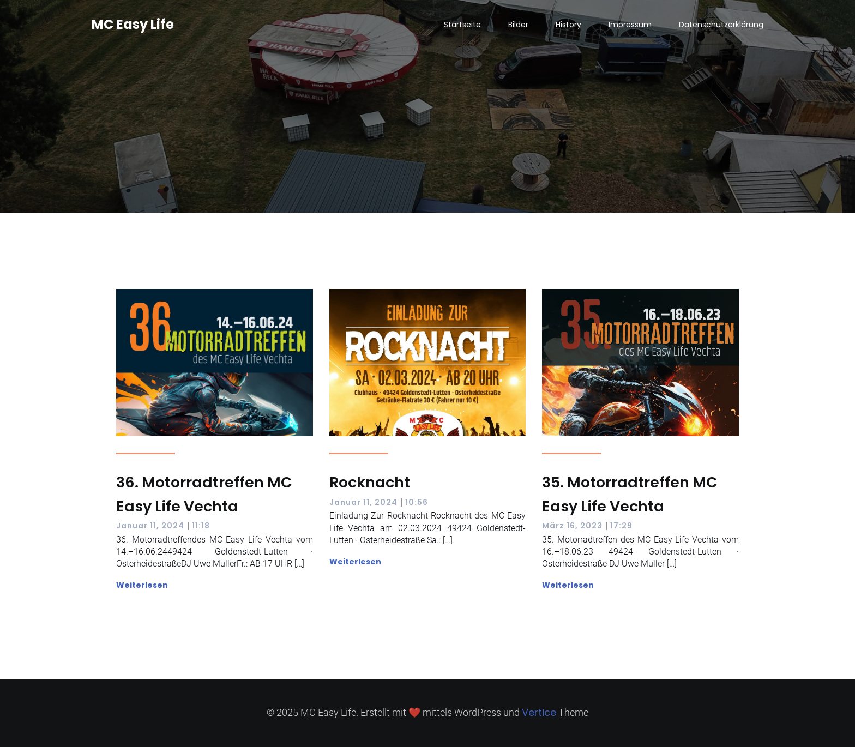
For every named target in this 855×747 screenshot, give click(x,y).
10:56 (416, 502)
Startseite (462, 24)
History (568, 24)
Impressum (630, 24)
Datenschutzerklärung (721, 24)
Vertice (539, 712)
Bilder (518, 24)
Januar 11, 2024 (150, 525)
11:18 (201, 525)
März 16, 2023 (572, 525)
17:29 (621, 525)
